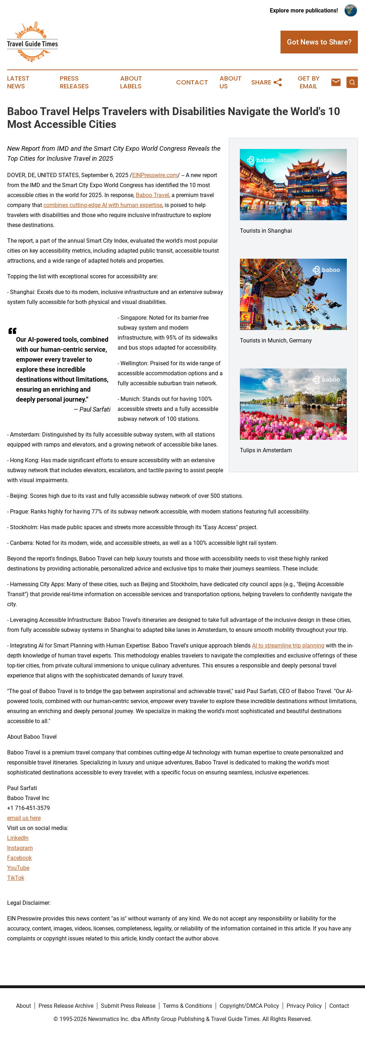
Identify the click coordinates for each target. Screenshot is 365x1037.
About (23, 1005)
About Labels (131, 82)
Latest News (18, 82)
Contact (192, 82)
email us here (24, 818)
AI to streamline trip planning (288, 645)
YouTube (18, 868)
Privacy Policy (304, 1005)
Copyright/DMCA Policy (249, 1005)
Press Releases (74, 82)
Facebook (19, 858)
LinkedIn (18, 838)
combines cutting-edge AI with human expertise (102, 205)
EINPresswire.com (155, 175)
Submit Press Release (128, 1005)
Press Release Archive (65, 1005)
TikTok (15, 878)
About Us (231, 82)
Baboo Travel (152, 195)
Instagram (20, 848)
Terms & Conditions (187, 1005)
